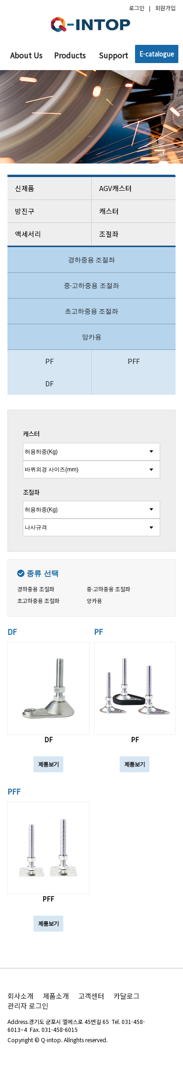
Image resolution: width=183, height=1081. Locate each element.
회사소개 (20, 996)
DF (49, 383)
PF (49, 361)
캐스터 (134, 211)
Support (113, 55)
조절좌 (134, 234)
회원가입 (165, 8)
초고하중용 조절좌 (92, 311)
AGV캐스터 (134, 188)
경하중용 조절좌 (91, 259)
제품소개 (56, 996)
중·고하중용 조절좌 (92, 285)
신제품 (49, 188)
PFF (134, 361)
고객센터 (91, 996)
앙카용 (92, 337)
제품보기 (48, 764)
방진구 (49, 211)
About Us (26, 55)
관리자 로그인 (27, 1005)
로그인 (136, 8)
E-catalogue (156, 54)
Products (70, 55)
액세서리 (49, 234)
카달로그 (127, 996)
